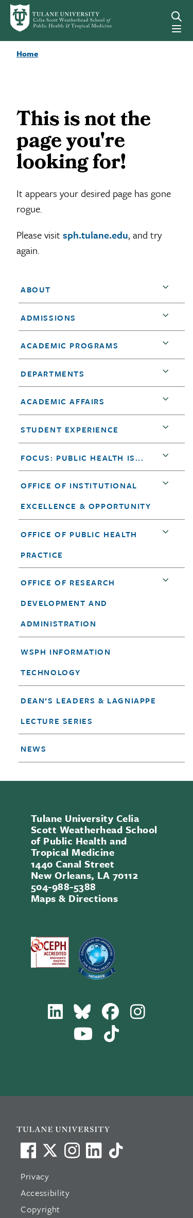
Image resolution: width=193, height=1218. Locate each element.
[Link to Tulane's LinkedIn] (93, 1150)
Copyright (40, 1209)
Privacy (35, 1176)
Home (27, 53)
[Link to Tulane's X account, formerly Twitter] (50, 1150)
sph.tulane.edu (95, 235)
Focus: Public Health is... (82, 457)
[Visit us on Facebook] (28, 1150)
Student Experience (70, 429)
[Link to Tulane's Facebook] (72, 1150)
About (36, 289)
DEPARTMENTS (53, 373)
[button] (168, 290)
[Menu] (176, 29)
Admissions (48, 317)
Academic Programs (69, 345)
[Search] (176, 16)
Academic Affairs (63, 401)
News (33, 748)
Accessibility (45, 1192)
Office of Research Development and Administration (68, 603)
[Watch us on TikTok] (116, 1150)
